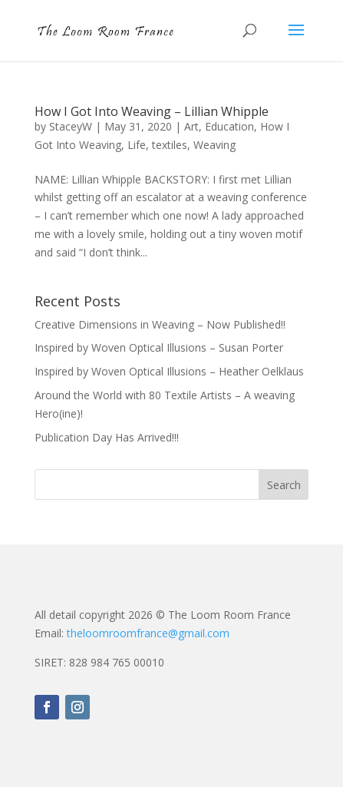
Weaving (214, 144)
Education (229, 126)
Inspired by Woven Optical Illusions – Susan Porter (159, 347)
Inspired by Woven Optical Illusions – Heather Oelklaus (169, 371)
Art (191, 126)
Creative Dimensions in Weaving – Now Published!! (160, 324)
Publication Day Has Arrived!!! (107, 437)
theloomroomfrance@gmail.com (148, 633)
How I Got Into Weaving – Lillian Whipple (152, 111)
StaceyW (70, 126)
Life (136, 144)
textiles (169, 144)
